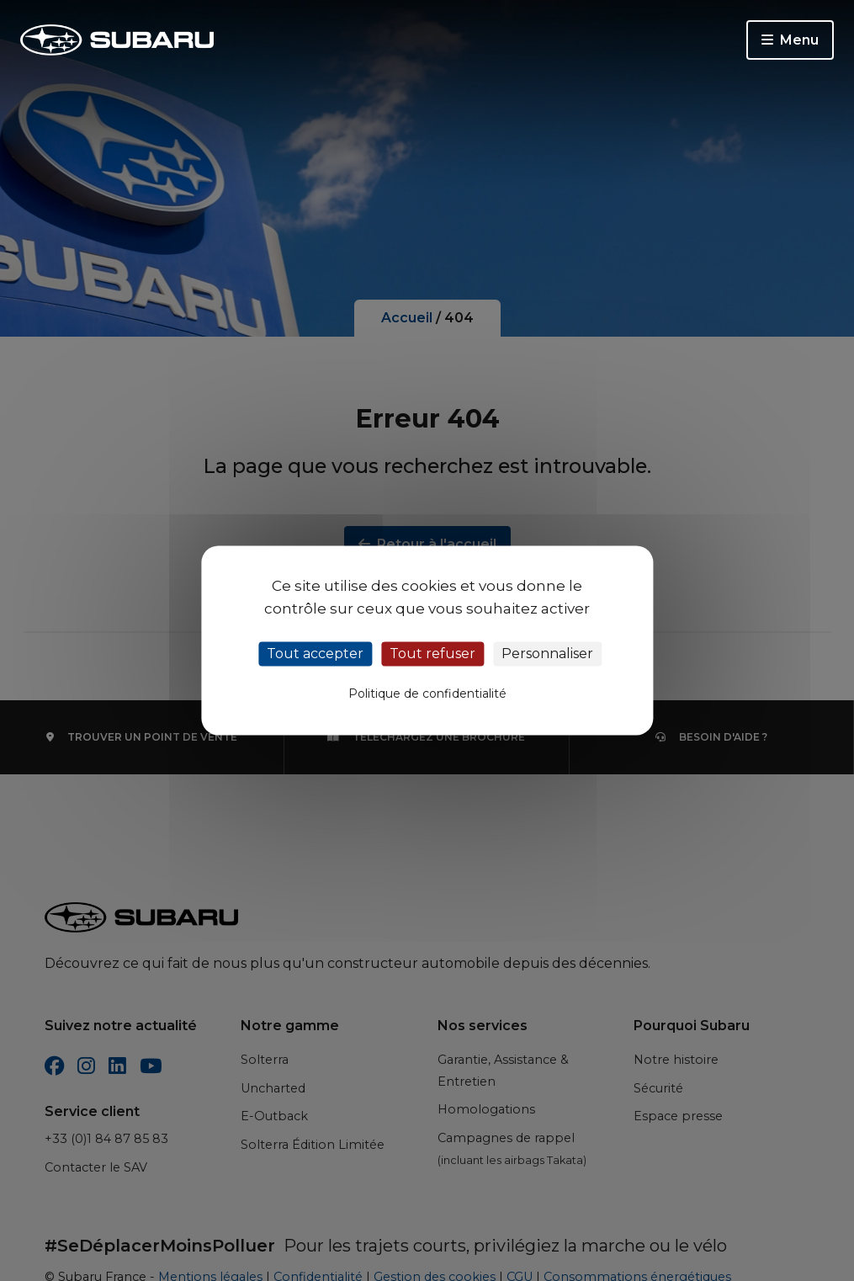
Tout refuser (432, 654)
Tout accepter (315, 654)
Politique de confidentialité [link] (427, 694)
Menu (790, 40)
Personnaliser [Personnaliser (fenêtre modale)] (547, 654)
